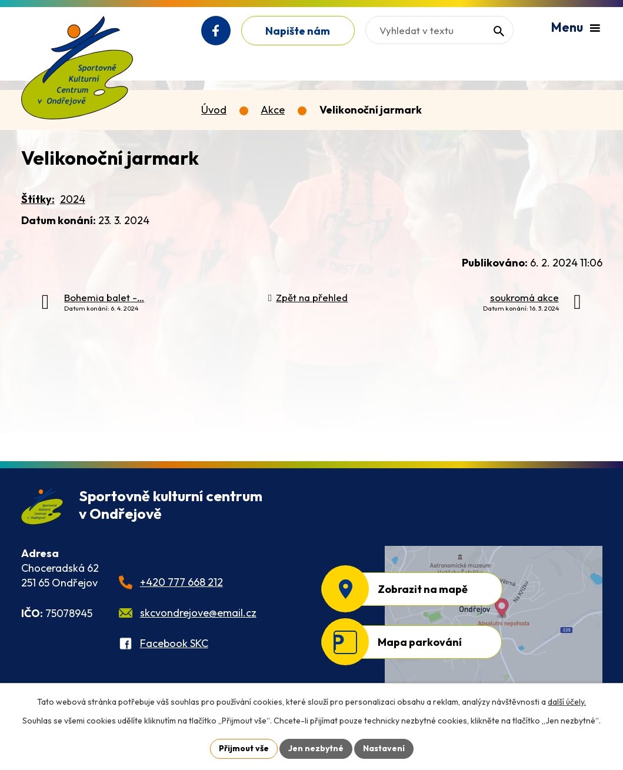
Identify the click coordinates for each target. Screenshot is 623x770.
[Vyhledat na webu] (439, 30)
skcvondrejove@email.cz (198, 612)
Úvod (213, 109)
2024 (72, 199)
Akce (273, 109)
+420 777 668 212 (181, 582)
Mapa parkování (420, 642)
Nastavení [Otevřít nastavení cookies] (384, 748)
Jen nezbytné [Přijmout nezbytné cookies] (316, 748)
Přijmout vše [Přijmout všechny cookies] (244, 748)
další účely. (567, 701)
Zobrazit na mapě (423, 589)
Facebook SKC (174, 643)
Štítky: (38, 199)
